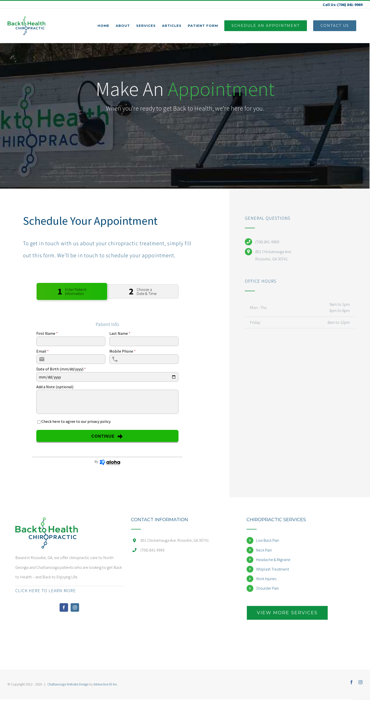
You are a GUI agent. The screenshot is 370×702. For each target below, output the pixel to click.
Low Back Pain (267, 540)
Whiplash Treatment (272, 569)
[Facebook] (64, 607)
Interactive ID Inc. (106, 684)
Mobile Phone (122, 351)
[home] (46, 522)
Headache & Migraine (273, 559)
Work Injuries (266, 578)
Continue (107, 436)
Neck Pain (264, 550)
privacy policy (98, 421)
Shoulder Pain (267, 588)
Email (42, 351)
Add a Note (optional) (54, 387)
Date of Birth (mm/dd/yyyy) (61, 369)
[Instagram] (75, 607)
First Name (47, 333)
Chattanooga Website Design (68, 684)
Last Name (119, 333)
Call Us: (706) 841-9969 (342, 4)
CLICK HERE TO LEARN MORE (45, 590)
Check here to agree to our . (76, 421)
